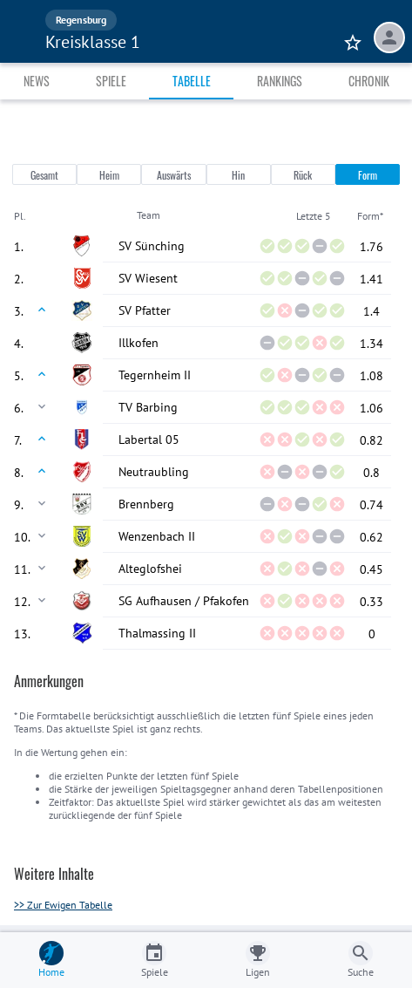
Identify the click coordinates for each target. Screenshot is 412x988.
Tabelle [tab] (191, 81)
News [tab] (37, 81)
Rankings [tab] (279, 81)
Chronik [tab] (368, 81)
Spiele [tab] (111, 81)
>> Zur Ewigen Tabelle (63, 904)
